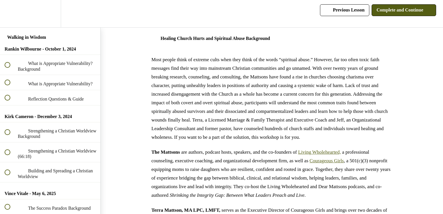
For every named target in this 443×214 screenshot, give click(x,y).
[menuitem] (50, 13)
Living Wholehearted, (319, 152)
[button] (10, 13)
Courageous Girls (327, 160)
